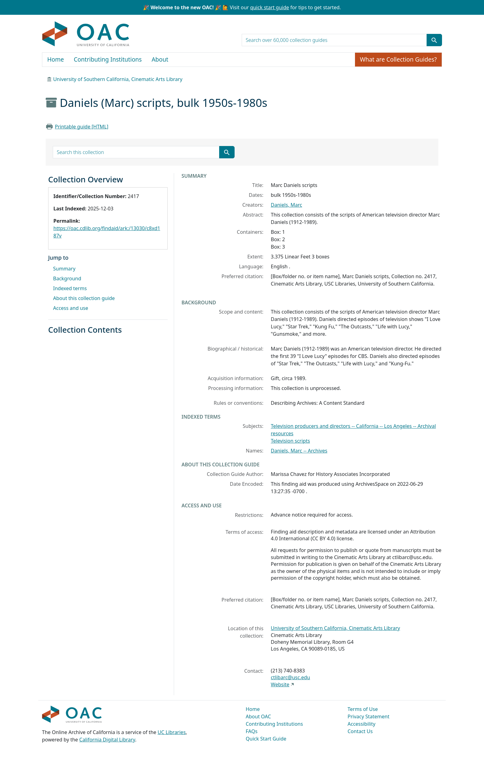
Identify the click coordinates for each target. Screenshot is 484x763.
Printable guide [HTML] (81, 126)
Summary (64, 268)
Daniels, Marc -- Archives (299, 450)
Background (67, 278)
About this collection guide (84, 298)
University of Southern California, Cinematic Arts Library (117, 79)
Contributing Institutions (108, 59)
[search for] (334, 40)
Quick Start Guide (266, 738)
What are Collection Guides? (398, 59)
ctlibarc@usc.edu (290, 677)
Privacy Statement (369, 716)
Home (55, 59)
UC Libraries (172, 732)
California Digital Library (107, 739)
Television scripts (290, 440)
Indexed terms (70, 288)
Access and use (70, 308)
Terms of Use (363, 709)
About (160, 59)
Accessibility (361, 723)
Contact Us (360, 731)
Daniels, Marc (286, 204)
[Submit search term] (434, 40)
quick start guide (269, 7)
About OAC (258, 716)
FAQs (251, 731)
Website (280, 684)
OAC (86, 34)
